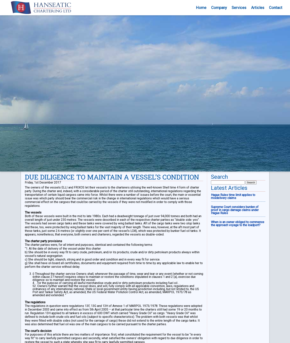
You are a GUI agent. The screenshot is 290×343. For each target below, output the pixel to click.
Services (239, 7)
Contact (275, 7)
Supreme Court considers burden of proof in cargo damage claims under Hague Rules (235, 210)
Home (201, 7)
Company (219, 7)
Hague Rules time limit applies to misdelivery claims (233, 196)
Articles (257, 7)
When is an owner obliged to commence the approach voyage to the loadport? (237, 223)
